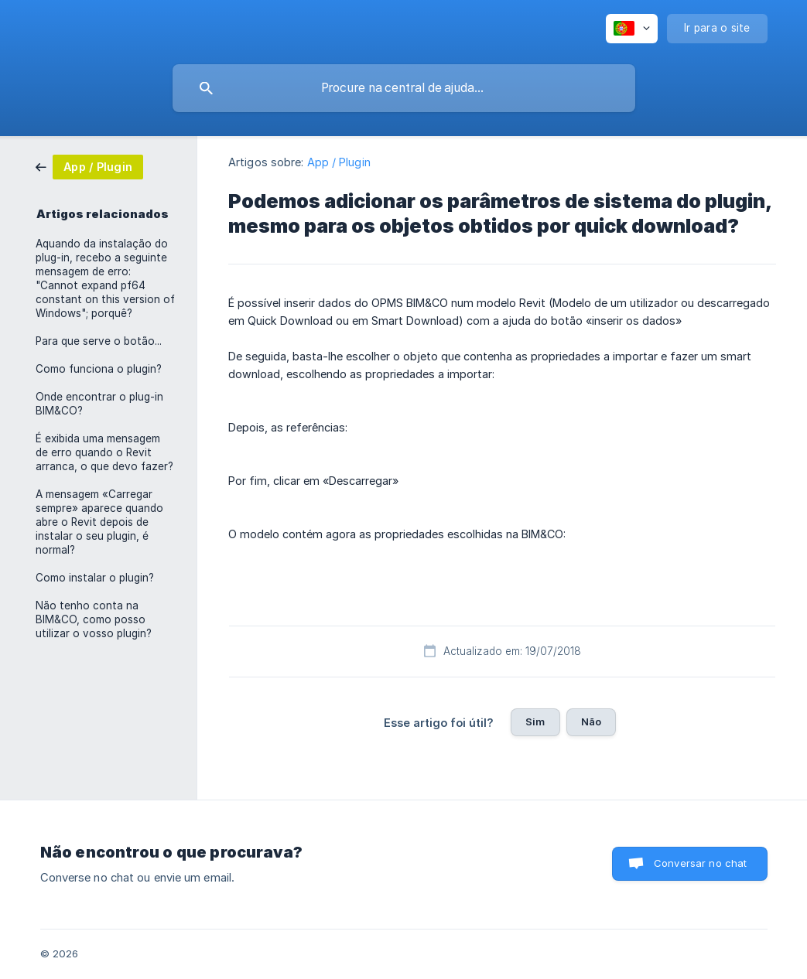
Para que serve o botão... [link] (99, 341)
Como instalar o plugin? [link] (95, 577)
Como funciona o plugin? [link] (99, 369)
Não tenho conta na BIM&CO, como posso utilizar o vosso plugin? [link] (94, 619)
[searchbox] (404, 88)
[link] (89, 166)
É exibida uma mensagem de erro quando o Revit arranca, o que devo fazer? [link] (104, 452)
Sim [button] (535, 721)
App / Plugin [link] (339, 162)
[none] (632, 28)
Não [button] (591, 721)
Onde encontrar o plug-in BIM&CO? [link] (99, 404)
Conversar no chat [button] (700, 863)
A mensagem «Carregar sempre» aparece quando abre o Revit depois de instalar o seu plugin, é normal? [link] (99, 522)
